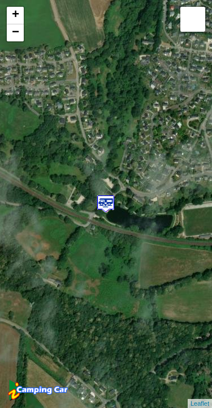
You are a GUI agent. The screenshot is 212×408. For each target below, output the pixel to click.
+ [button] (15, 15)
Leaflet (200, 403)
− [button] (15, 32)
